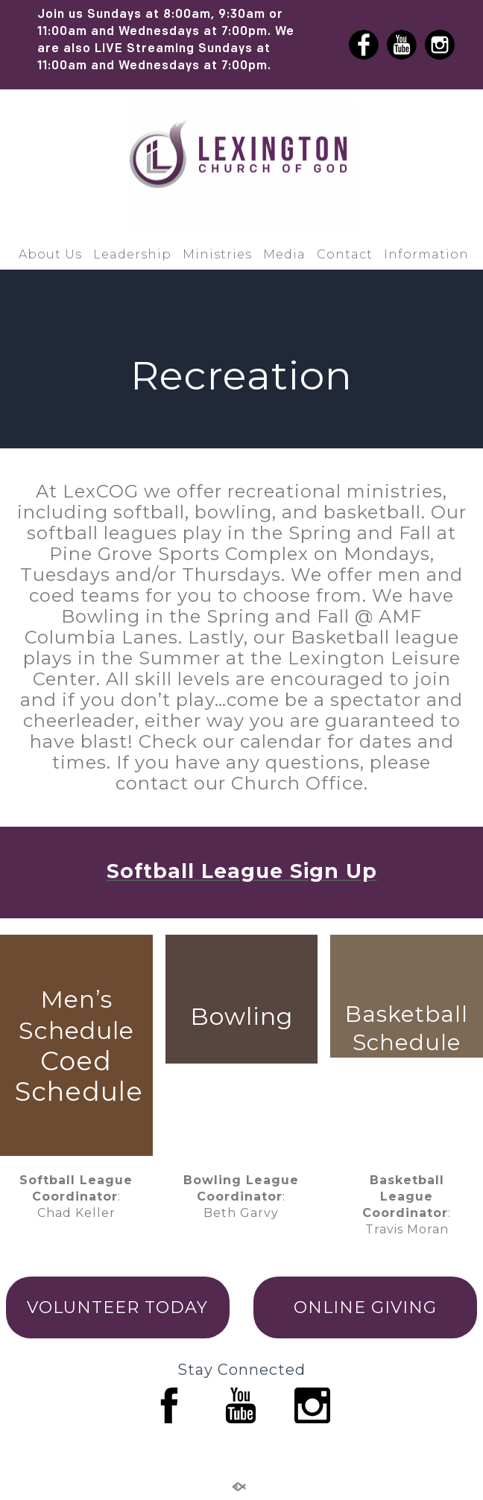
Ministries (217, 254)
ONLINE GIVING (365, 1307)
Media (284, 254)
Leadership (132, 254)
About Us (50, 254)
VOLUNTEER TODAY (117, 1307)
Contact (345, 254)
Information (426, 254)
